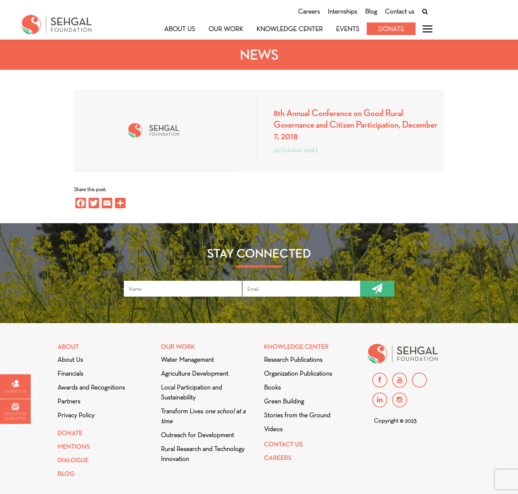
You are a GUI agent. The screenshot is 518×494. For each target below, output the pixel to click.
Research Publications (293, 359)
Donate (391, 29)
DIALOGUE (73, 460)
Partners (68, 401)
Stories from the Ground (297, 415)
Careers (309, 11)
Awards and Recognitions (91, 387)
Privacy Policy (75, 415)
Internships (342, 11)
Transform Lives (203, 416)
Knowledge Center (289, 29)
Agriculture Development (194, 373)
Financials (70, 373)
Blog (371, 11)
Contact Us (283, 444)
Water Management (187, 359)
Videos (273, 429)
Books (272, 387)
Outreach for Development (197, 435)
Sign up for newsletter (15, 412)
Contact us (399, 11)
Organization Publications (298, 373)
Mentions (73, 446)
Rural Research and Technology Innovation (202, 454)
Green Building (284, 401)
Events (347, 29)
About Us (179, 29)
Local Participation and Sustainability (191, 392)
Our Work (225, 29)
